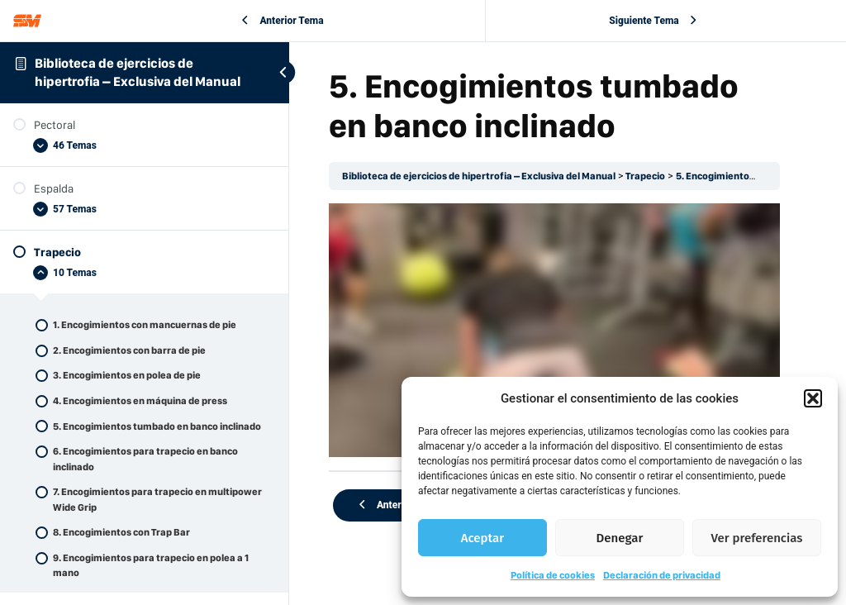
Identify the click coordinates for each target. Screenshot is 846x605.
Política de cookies (553, 575)
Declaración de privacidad (661, 575)
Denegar (620, 538)
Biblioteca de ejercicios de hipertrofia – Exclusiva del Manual (478, 176)
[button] (813, 398)
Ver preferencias (757, 538)
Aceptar (482, 538)
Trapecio (645, 176)
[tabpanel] (554, 330)
